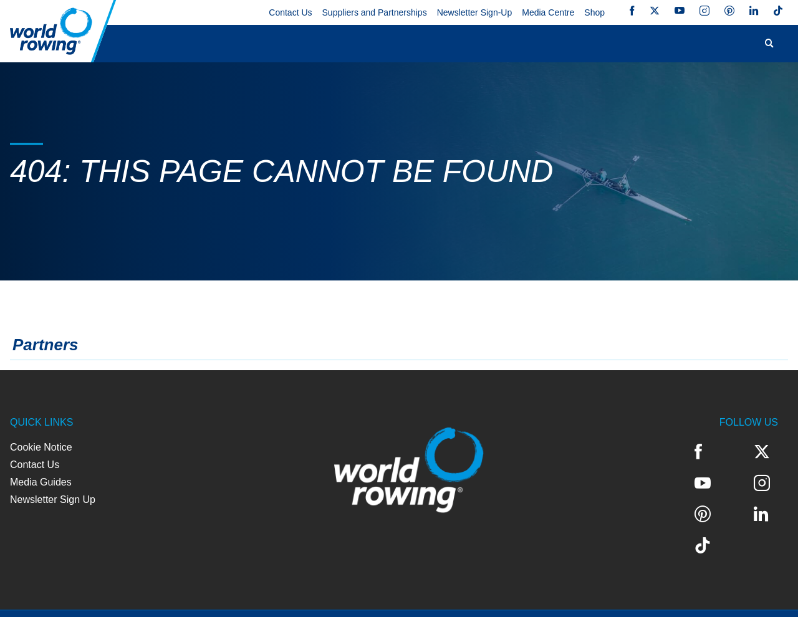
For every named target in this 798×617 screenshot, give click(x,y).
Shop (594, 12)
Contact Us (290, 12)
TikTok (778, 11)
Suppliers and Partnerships (374, 12)
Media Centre (548, 12)
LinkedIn (753, 11)
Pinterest (729, 11)
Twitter (655, 11)
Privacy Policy (121, 598)
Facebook (632, 11)
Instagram (704, 11)
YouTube (680, 11)
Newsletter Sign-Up (474, 12)
